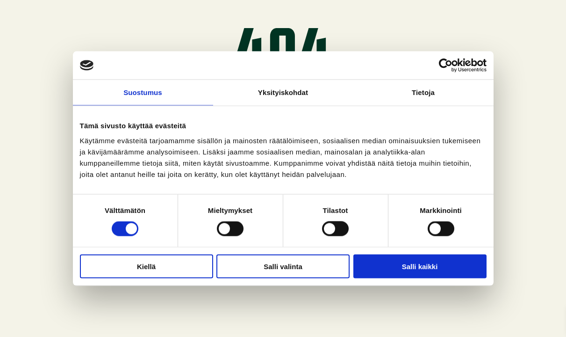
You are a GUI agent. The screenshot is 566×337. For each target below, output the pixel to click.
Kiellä (146, 266)
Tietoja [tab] (423, 92)
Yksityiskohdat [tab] (283, 92)
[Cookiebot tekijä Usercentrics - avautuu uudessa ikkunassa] (446, 66)
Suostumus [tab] (142, 92)
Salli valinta (283, 266)
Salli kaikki (420, 266)
